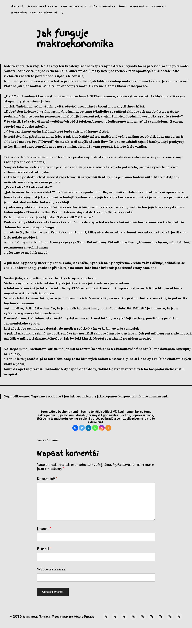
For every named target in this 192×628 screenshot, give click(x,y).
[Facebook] (75, 428)
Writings (30, 616)
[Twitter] (82, 428)
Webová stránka (51, 569)
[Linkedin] (88, 428)
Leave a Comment (47, 440)
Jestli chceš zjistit (42, 6)
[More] (108, 428)
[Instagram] (102, 428)
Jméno (44, 529)
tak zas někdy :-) (43, 12)
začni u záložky (102, 6)
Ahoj (123, 6)
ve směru (159, 6)
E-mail (44, 549)
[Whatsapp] (95, 428)
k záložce (19, 12)
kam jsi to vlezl (73, 6)
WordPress (84, 616)
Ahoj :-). (17, 6)
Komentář (47, 479)
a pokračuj (139, 6)
